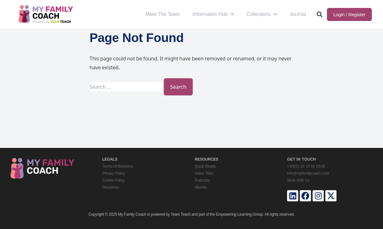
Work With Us (298, 180)
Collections (262, 14)
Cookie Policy (113, 180)
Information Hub (213, 14)
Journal (298, 14)
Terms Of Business (117, 166)
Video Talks (204, 173)
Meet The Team (163, 14)
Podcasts (202, 180)
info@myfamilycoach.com (308, 173)
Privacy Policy (113, 173)
